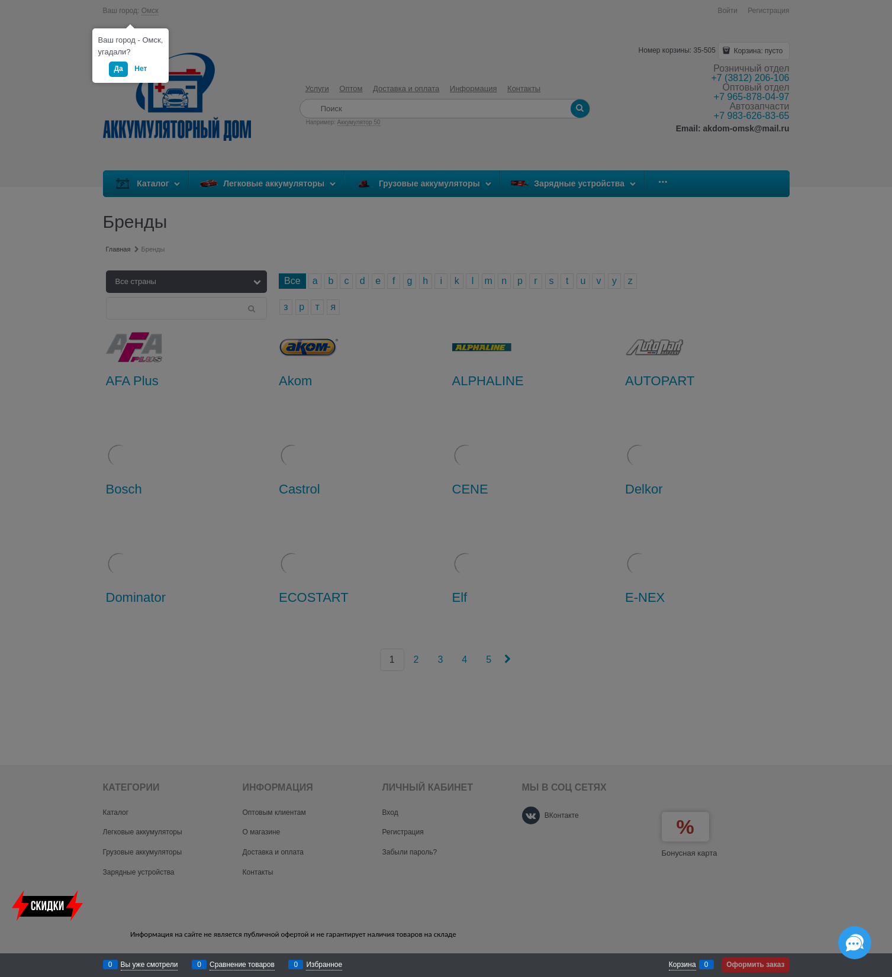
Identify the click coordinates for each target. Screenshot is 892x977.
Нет (140, 69)
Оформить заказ (755, 964)
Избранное (324, 964)
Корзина (682, 964)
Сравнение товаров (242, 964)
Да (118, 69)
